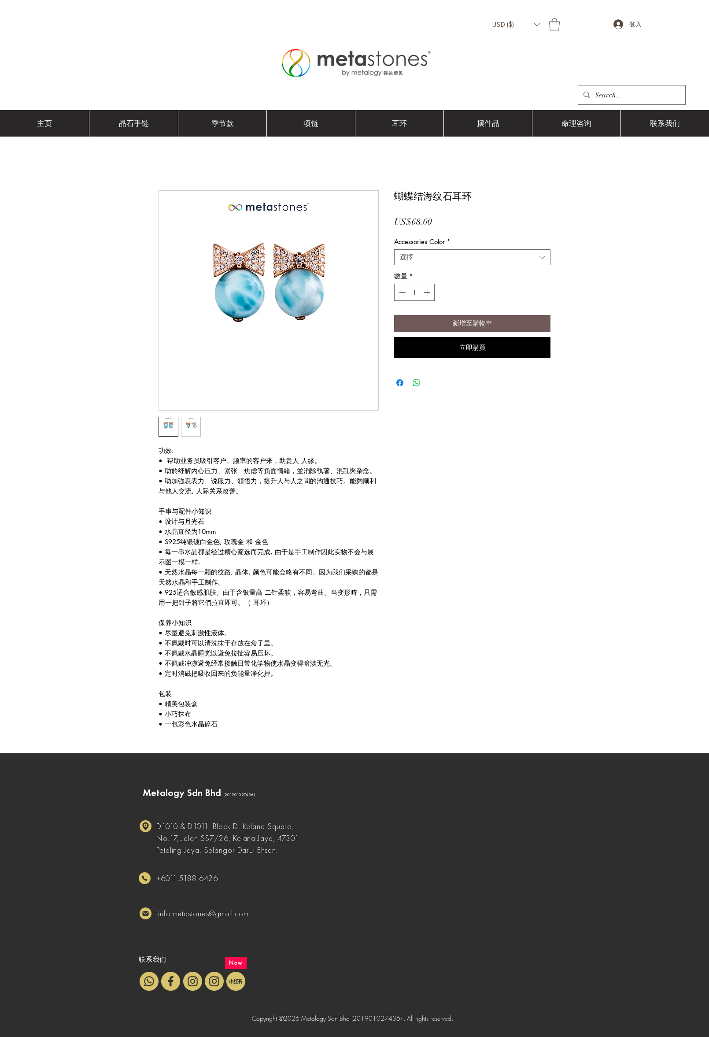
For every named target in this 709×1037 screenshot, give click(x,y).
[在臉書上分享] (400, 383)
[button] (516, 24)
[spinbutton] (414, 292)
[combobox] (472, 257)
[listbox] (516, 24)
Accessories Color (422, 242)
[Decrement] (401, 292)
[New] (236, 963)
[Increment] (428, 292)
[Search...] (631, 95)
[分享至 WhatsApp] (416, 383)
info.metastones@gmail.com (203, 913)
